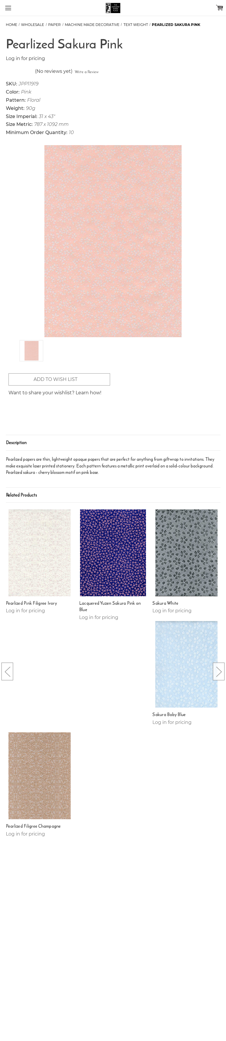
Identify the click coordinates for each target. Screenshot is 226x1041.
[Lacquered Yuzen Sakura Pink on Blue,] (113, 552)
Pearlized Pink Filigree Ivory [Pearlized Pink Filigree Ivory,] (31, 603)
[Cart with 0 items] (219, 7)
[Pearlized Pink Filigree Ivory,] (40, 552)
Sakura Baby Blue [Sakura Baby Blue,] (169, 714)
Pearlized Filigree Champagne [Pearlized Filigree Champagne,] (33, 826)
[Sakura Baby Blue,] (186, 664)
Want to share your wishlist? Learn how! (54, 392)
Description (16, 442)
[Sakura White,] (186, 552)
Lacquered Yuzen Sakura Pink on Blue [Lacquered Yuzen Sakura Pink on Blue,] (110, 606)
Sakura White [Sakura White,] (165, 603)
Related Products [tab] (21, 495)
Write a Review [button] (87, 72)
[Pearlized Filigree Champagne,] (40, 775)
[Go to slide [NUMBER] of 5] (7, 671)
